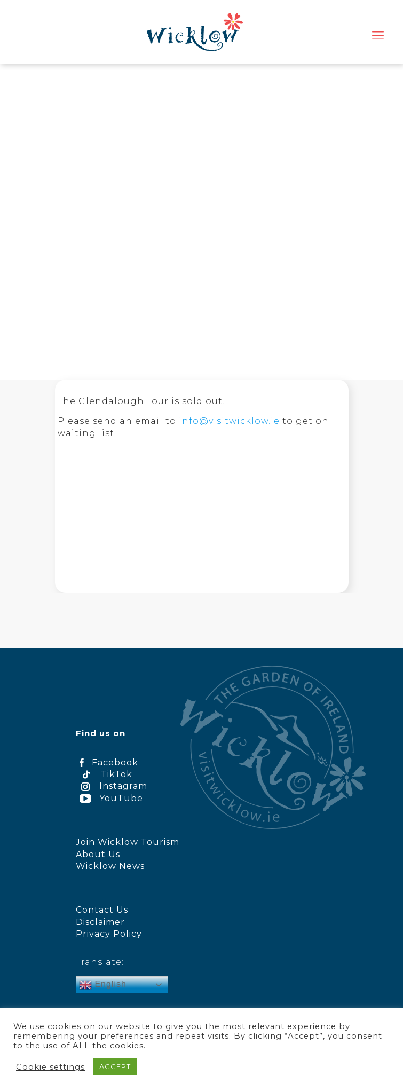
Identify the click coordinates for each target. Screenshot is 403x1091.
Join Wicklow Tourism (127, 842)
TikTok (104, 774)
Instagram (111, 786)
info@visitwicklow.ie (229, 421)
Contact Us (102, 910)
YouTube (109, 798)
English (103, 984)
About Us (98, 854)
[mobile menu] (378, 36)
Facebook (107, 762)
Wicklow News (110, 866)
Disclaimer (100, 922)
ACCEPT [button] (115, 1066)
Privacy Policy (109, 934)
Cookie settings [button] (50, 1067)
